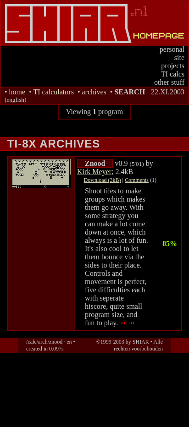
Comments (137, 180)
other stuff (169, 82)
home (17, 92)
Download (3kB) (102, 180)
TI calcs (172, 74)
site (179, 57)
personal (172, 49)
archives (94, 92)
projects (172, 66)
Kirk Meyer (94, 171)
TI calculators (53, 92)
